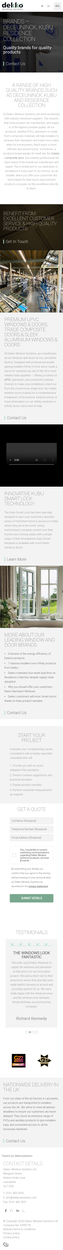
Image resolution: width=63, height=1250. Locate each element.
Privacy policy (11, 1233)
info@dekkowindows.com (21, 1197)
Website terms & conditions (19, 1229)
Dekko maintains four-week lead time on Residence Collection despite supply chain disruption (29, 677)
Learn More (16, 559)
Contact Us (15, 64)
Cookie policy (11, 1237)
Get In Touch (17, 242)
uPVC (7, 379)
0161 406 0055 (15, 1193)
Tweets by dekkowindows (17, 1155)
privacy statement (38, 886)
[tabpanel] (31, 983)
